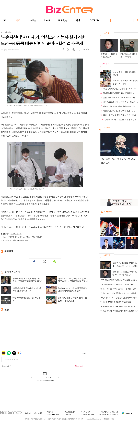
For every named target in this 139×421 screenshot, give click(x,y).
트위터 (69, 50)
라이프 (47, 20)
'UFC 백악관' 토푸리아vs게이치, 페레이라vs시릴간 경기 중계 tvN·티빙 (119, 284)
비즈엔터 (4, 32)
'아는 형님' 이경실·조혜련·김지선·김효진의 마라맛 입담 (72, 299)
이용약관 (50, 412)
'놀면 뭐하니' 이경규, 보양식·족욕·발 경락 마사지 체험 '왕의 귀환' (72, 289)
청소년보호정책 (70, 412)
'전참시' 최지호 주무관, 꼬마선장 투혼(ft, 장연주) (118, 289)
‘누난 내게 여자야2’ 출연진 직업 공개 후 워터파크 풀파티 (119, 298)
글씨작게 (82, 50)
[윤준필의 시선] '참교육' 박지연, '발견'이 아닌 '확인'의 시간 (27, 289)
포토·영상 (62, 20)
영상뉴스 (106, 127)
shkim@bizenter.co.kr (16, 234)
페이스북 (65, 50)
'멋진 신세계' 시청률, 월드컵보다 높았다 (124, 73)
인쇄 (78, 50)
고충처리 (68, 414)
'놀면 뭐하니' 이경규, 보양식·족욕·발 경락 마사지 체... (125, 82)
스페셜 (33, 20)
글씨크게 (87, 50)
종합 (78, 20)
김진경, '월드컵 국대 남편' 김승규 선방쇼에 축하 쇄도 (120, 102)
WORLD (94, 20)
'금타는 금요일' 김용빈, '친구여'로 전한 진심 (119, 115)
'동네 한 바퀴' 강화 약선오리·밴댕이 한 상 (118, 93)
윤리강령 (110, 412)
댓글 (73, 50)
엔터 (18, 20)
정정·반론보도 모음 (87, 414)
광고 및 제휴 (38, 413)
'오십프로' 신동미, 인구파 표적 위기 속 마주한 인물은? (119, 306)
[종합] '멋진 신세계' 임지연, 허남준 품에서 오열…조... (120, 98)
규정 (115, 412)
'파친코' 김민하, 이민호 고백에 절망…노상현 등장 (120, 111)
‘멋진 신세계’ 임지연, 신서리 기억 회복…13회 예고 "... (120, 89)
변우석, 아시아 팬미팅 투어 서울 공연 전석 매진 (120, 106)
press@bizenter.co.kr (25, 240)
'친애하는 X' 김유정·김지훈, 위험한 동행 (115, 302)
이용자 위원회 (85, 412)
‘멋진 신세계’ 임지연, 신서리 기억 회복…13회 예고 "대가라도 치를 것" (27, 279)
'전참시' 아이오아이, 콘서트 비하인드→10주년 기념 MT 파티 (119, 293)
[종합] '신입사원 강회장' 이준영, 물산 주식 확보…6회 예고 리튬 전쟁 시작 (73, 281)
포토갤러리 (108, 211)
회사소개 (28, 413)
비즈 (4, 20)
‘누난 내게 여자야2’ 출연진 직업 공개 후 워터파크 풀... (121, 120)
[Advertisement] (118, 183)
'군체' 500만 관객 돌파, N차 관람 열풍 (26, 299)
